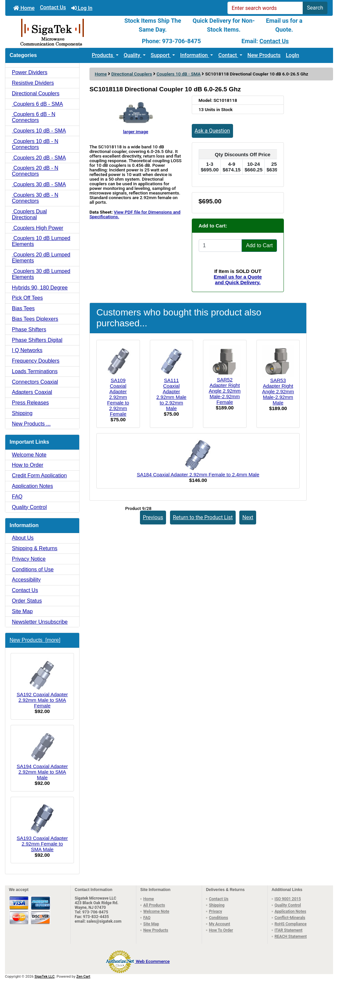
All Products (154, 905)
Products (103, 55)
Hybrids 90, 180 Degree (40, 287)
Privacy (215, 911)
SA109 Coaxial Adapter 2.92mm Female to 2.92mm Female (118, 397)
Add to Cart (259, 245)
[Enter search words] (265, 8)
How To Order (221, 930)
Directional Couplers (131, 73)
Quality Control (29, 507)
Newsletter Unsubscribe (40, 622)
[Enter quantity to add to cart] (220, 245)
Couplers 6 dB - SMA (37, 104)
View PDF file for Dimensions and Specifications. (135, 214)
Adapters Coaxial (32, 392)
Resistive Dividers (33, 83)
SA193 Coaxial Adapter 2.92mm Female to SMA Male (42, 827)
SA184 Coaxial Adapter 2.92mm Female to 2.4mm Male (198, 474)
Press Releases (30, 402)
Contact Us (53, 7)
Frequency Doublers (35, 361)
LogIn (292, 55)
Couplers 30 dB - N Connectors (35, 198)
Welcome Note (29, 455)
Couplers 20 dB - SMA (39, 158)
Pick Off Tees (27, 298)
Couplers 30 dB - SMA (39, 184)
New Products (264, 55)
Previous (153, 517)
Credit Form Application (39, 475)
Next (247, 517)
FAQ (17, 496)
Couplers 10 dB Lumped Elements (41, 241)
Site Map (22, 611)
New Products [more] (35, 640)
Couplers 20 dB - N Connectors (35, 171)
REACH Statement (291, 936)
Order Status (27, 601)
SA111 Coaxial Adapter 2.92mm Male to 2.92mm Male (171, 394)
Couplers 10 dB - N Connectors (35, 144)
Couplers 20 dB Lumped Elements (41, 257)
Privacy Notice (29, 559)
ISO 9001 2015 (288, 899)
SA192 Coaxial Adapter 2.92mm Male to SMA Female (42, 683)
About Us (23, 538)
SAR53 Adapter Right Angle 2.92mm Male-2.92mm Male (278, 391)
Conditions (218, 917)
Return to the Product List (203, 517)
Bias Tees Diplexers (35, 319)
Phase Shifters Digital (37, 340)
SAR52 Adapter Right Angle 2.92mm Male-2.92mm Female (225, 391)
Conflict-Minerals (290, 917)
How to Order (27, 465)
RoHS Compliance (291, 924)
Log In (81, 8)
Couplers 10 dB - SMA (178, 73)
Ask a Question (212, 131)
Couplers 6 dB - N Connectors (33, 117)
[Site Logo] (60, 31)
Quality (133, 55)
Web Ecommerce (153, 961)
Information (194, 55)
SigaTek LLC (45, 976)
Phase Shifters (29, 329)
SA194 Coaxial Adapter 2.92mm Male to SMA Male (42, 755)
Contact (228, 55)
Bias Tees (23, 308)
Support (161, 55)
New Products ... (31, 424)
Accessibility (26, 579)
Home (24, 8)
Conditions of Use (32, 569)
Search (315, 8)
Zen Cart (83, 976)
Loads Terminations (34, 371)
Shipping (22, 413)
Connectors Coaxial (35, 382)
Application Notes (32, 486)
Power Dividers (30, 72)
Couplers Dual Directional (29, 214)
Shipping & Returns (34, 548)
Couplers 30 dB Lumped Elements (41, 274)
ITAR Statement (289, 930)
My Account (219, 924)
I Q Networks (27, 350)
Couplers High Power (37, 228)
